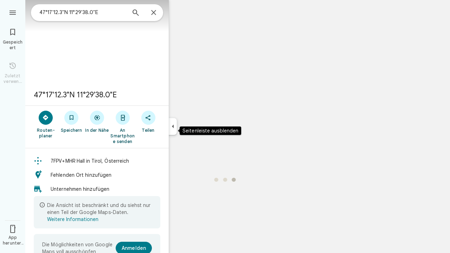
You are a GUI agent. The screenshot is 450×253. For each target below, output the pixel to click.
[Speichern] (71, 121)
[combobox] (82, 12)
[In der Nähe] (97, 121)
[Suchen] (135, 13)
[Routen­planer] (46, 124)
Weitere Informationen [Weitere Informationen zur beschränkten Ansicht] (72, 219)
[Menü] (12, 12)
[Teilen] (148, 121)
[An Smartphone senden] (122, 126)
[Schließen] (153, 13)
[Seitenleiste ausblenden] (173, 126)
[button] (97, 161)
